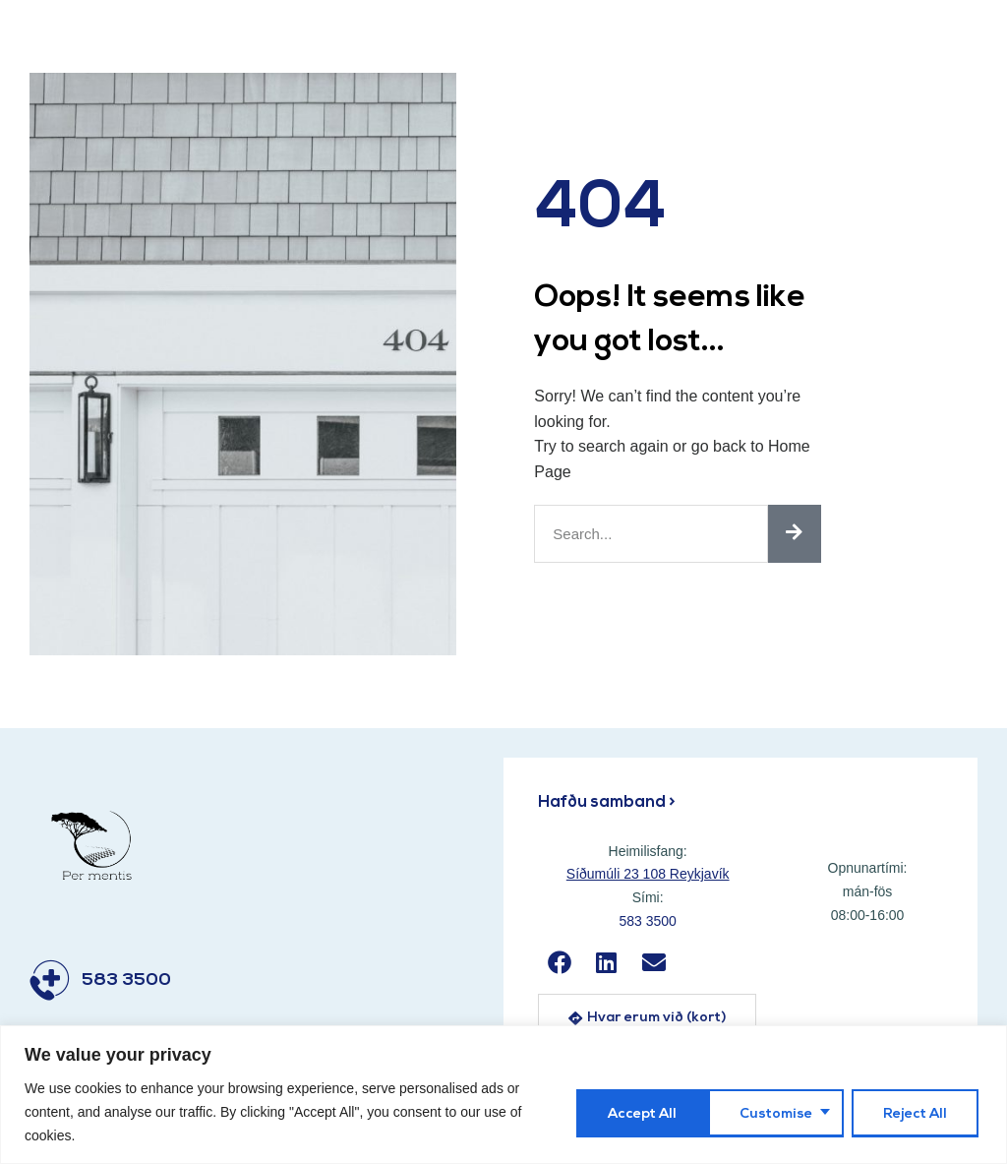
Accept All (916, 1112)
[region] (503, 1094)
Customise (640, 1112)
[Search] (794, 534)
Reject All (779, 1112)
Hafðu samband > (608, 802)
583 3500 (126, 980)
